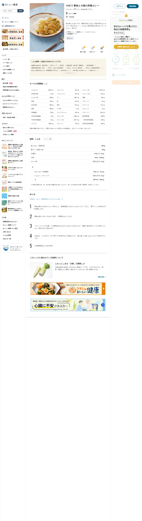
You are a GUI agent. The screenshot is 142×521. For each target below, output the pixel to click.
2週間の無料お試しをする (126, 47)
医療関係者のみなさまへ (10, 221)
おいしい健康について (11, 22)
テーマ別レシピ (7, 63)
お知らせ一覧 (7, 239)
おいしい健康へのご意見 (10, 228)
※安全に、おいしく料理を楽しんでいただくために (45, 199)
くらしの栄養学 (10, 131)
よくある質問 (7, 235)
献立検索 (8, 83)
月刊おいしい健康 (8, 134)
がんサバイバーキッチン (10, 104)
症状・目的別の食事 (9, 117)
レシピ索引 (6, 66)
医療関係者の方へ (10, 26)
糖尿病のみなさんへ (9, 107)
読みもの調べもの (8, 127)
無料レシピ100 (7, 73)
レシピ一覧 (6, 59)
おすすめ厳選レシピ (9, 69)
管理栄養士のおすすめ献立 (11, 90)
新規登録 (132, 6)
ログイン (119, 6)
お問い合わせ (7, 232)
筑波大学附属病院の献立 (10, 87)
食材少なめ (70, 38)
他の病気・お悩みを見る (10, 49)
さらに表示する (68, 73)
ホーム (7, 18)
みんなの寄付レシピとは (10, 100)
